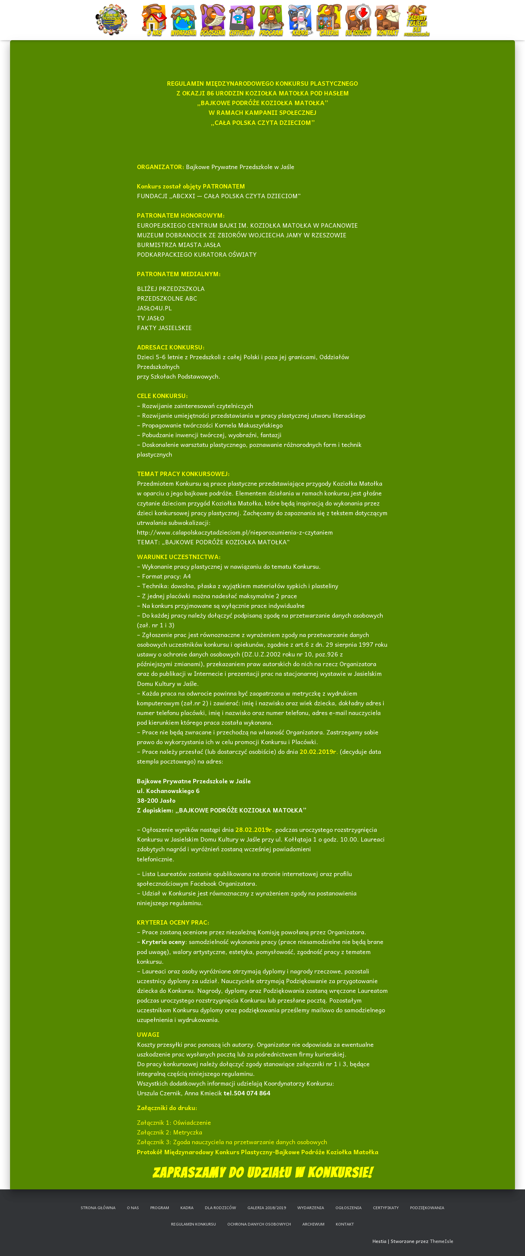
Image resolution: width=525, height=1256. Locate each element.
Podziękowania (427, 1207)
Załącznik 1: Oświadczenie (174, 1122)
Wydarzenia (183, 11)
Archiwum (313, 1224)
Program (159, 1207)
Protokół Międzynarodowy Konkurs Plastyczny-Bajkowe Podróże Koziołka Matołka (257, 1152)
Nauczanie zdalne (416, 11)
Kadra (187, 1207)
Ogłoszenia (213, 11)
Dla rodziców (220, 1207)
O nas (133, 1207)
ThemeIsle (441, 1241)
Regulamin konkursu (193, 1224)
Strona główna (98, 1207)
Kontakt (345, 1224)
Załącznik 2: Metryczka (169, 1132)
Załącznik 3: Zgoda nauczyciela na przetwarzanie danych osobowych (232, 1142)
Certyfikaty (386, 1207)
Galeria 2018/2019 (266, 1207)
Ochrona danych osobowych (259, 1224)
